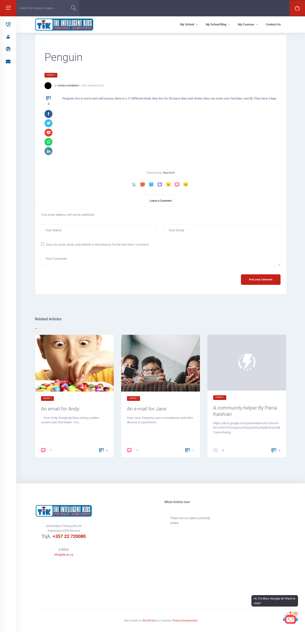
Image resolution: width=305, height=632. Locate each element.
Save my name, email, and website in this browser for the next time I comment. (97, 245)
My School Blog (216, 24)
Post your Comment (260, 280)
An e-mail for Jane (147, 410)
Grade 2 (51, 75)
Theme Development (185, 620)
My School (187, 24)
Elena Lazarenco (68, 85)
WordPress (149, 620)
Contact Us (273, 24)
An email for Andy (60, 410)
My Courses (246, 24)
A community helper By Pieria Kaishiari (245, 412)
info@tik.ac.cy (63, 555)
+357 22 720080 (69, 536)
